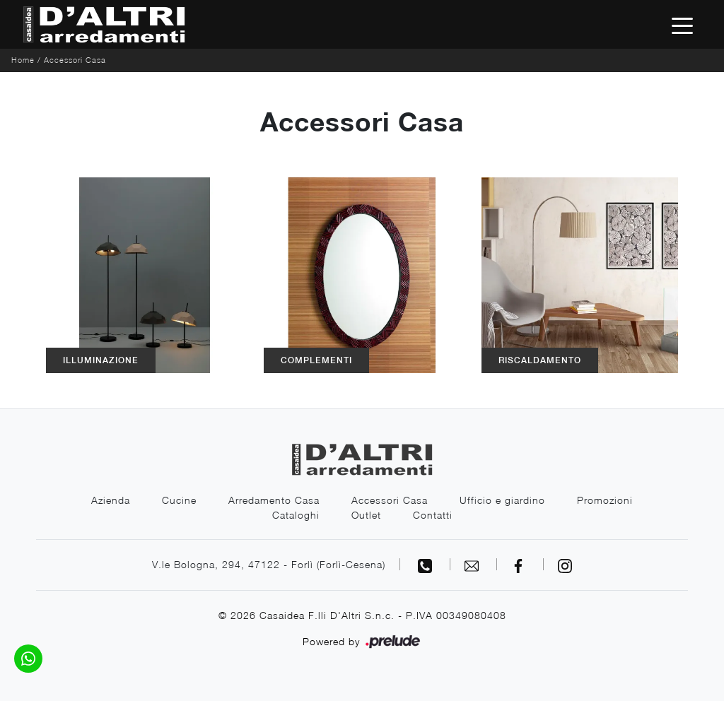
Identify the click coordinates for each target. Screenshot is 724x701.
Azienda (110, 500)
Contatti (432, 515)
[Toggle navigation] (682, 25)
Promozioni (605, 500)
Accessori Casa (75, 59)
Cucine (179, 500)
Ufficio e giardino (502, 500)
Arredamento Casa (274, 500)
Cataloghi (296, 515)
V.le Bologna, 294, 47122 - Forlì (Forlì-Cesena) (268, 564)
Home (23, 59)
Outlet (366, 515)
